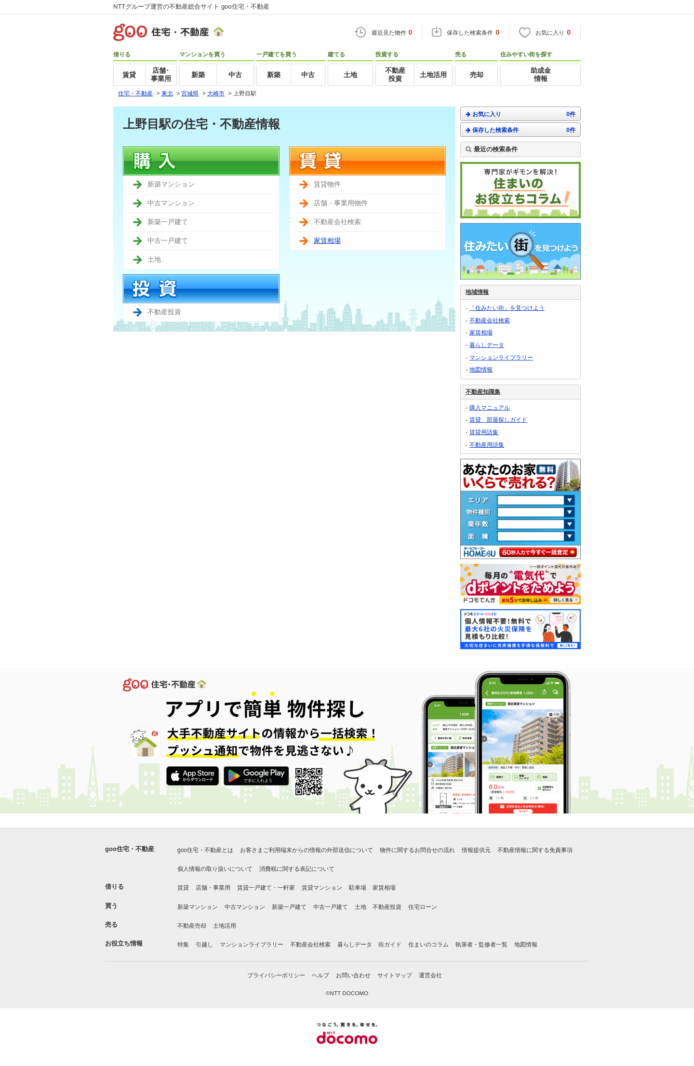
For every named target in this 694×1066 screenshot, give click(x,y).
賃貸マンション (322, 887)
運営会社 (430, 975)
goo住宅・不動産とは (205, 850)
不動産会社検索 (489, 320)
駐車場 (357, 887)
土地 (360, 907)
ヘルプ (320, 975)
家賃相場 (327, 240)
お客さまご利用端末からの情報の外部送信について (306, 850)
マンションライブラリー (501, 357)
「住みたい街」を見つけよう (507, 308)
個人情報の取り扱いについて (215, 869)
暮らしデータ (486, 345)
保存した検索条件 (520, 130)
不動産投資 (387, 907)
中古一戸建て (330, 907)
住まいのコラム (428, 944)
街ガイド (389, 944)
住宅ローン (422, 907)
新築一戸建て (289, 907)
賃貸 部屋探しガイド (498, 419)
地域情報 (477, 292)
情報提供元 (476, 850)
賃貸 (183, 887)
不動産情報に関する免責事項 (535, 850)
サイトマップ (394, 975)
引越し (204, 944)
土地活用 (224, 925)
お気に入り (520, 114)
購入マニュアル (489, 407)
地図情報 (481, 369)
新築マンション (197, 907)
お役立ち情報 (124, 943)
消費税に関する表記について (296, 869)
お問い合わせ (353, 975)
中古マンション (245, 907)
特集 (183, 944)
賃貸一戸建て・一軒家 (266, 887)
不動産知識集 (483, 391)
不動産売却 (191, 925)
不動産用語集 (486, 444)
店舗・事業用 (213, 887)
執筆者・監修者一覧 (481, 944)
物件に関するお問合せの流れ (417, 850)
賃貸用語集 (483, 432)
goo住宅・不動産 (129, 849)
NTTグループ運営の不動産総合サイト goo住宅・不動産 (191, 6)
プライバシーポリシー (276, 975)
